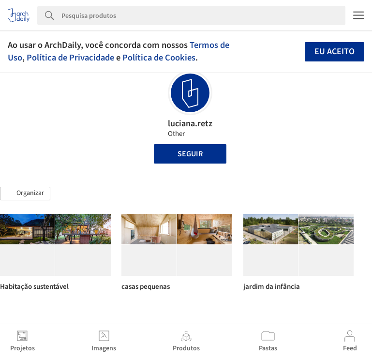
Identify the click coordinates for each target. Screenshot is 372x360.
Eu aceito (334, 51)
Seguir (190, 154)
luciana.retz (190, 124)
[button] (25, 193)
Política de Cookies (158, 57)
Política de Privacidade (70, 57)
